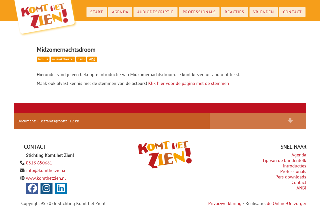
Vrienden (263, 12)
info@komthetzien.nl (47, 170)
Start (96, 12)
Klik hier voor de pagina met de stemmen (188, 83)
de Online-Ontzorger (286, 203)
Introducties (294, 166)
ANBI (301, 188)
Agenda (120, 12)
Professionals (199, 12)
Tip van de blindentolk (284, 160)
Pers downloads (291, 177)
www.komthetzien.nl (46, 178)
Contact (292, 12)
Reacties (234, 12)
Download (290, 121)
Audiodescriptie (155, 12)
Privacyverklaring (225, 203)
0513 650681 (39, 163)
